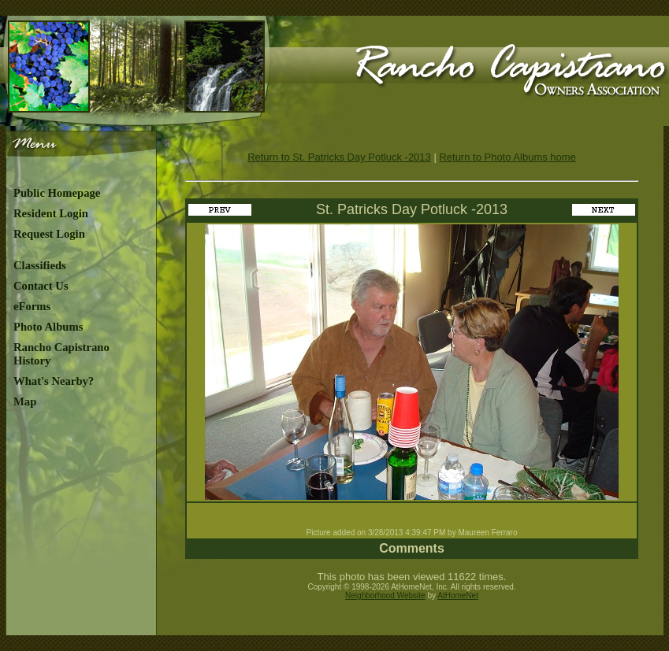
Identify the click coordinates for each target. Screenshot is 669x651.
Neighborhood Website (385, 595)
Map (24, 401)
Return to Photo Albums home (507, 157)
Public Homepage (56, 193)
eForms (31, 306)
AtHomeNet (457, 595)
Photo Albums (48, 326)
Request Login (49, 233)
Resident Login (50, 213)
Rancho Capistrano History (61, 354)
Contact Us (41, 285)
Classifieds (39, 265)
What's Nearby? (53, 381)
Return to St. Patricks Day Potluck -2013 (339, 157)
